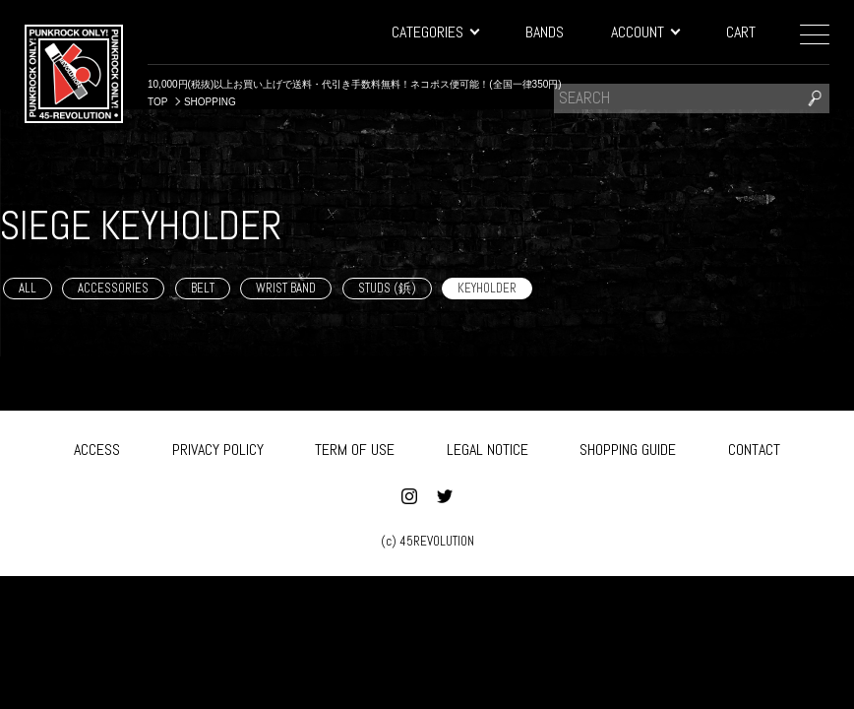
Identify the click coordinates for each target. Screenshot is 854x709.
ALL (27, 288)
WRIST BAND (286, 288)
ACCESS (97, 446)
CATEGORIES (435, 32)
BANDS (544, 32)
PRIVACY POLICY (218, 446)
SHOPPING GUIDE (628, 446)
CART (741, 32)
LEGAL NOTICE (487, 446)
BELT (202, 288)
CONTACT (754, 446)
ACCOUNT (645, 32)
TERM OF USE (355, 446)
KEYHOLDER (487, 288)
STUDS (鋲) (387, 288)
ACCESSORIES (113, 288)
